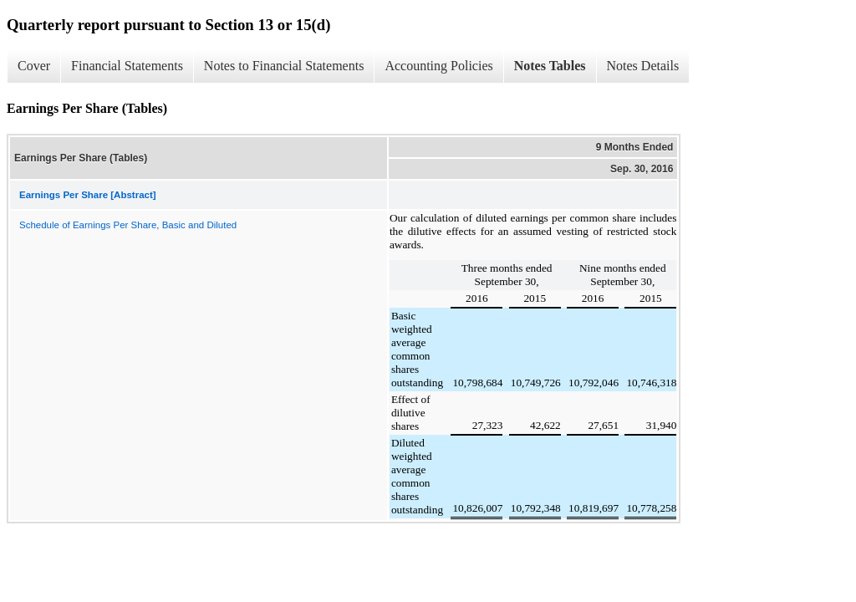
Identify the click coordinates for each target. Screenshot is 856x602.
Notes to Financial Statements (284, 66)
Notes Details (643, 66)
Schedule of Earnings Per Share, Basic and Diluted (128, 225)
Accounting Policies (438, 66)
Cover (34, 66)
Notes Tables (550, 66)
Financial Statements (127, 66)
